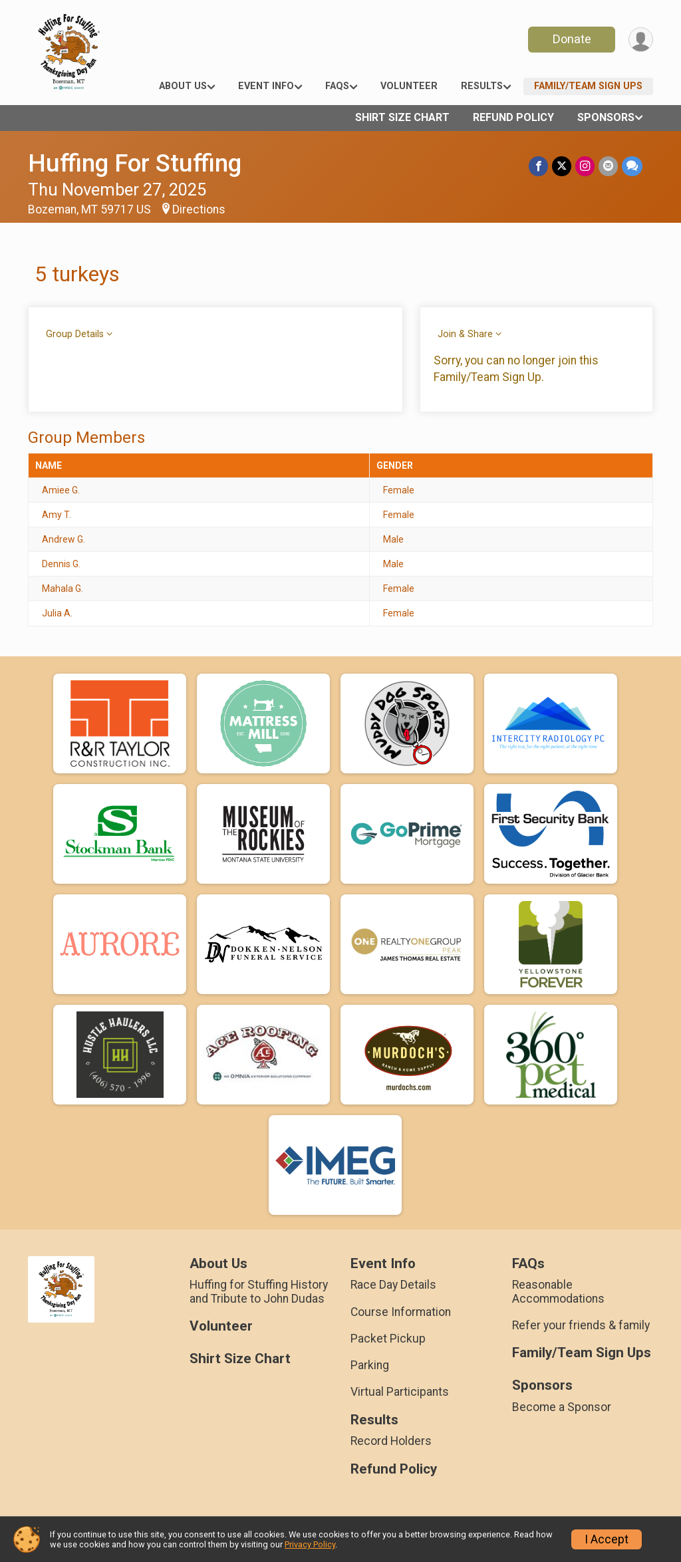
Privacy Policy (310, 1544)
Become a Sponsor (561, 1407)
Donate (572, 39)
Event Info (266, 86)
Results (482, 86)
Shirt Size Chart (402, 117)
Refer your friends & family (581, 1325)
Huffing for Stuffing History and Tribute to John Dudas (259, 1291)
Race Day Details (393, 1284)
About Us (183, 86)
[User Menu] (640, 39)
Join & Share (465, 334)
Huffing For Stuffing (134, 163)
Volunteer (409, 86)
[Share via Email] (608, 166)
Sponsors (605, 117)
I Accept (606, 1539)
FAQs (337, 86)
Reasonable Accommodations (558, 1291)
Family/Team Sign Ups (588, 86)
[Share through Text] (632, 166)
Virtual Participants (399, 1391)
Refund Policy (513, 117)
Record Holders (391, 1441)
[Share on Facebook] (538, 166)
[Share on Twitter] (561, 166)
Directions (198, 209)
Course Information (400, 1312)
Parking (369, 1365)
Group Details (75, 334)
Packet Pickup (388, 1338)
